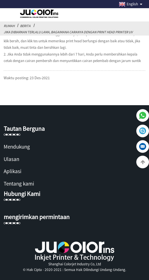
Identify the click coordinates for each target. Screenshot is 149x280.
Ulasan (11, 159)
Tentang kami (19, 183)
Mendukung (17, 146)
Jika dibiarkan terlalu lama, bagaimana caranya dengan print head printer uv (68, 32)
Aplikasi (12, 171)
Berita (25, 26)
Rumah (9, 26)
